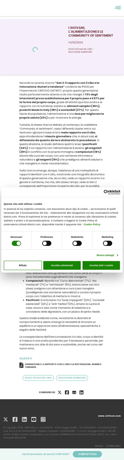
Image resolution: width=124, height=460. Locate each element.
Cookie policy (113, 445)
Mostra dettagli (105, 255)
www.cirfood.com (109, 415)
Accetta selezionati (62, 265)
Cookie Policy (91, 224)
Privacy (99, 445)
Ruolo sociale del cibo (38, 377)
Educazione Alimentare (72, 377)
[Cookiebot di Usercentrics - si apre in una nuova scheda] (106, 192)
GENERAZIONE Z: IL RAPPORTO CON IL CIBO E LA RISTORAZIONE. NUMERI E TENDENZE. (63, 365)
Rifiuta (22, 265)
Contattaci (87, 454)
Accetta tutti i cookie (101, 265)
